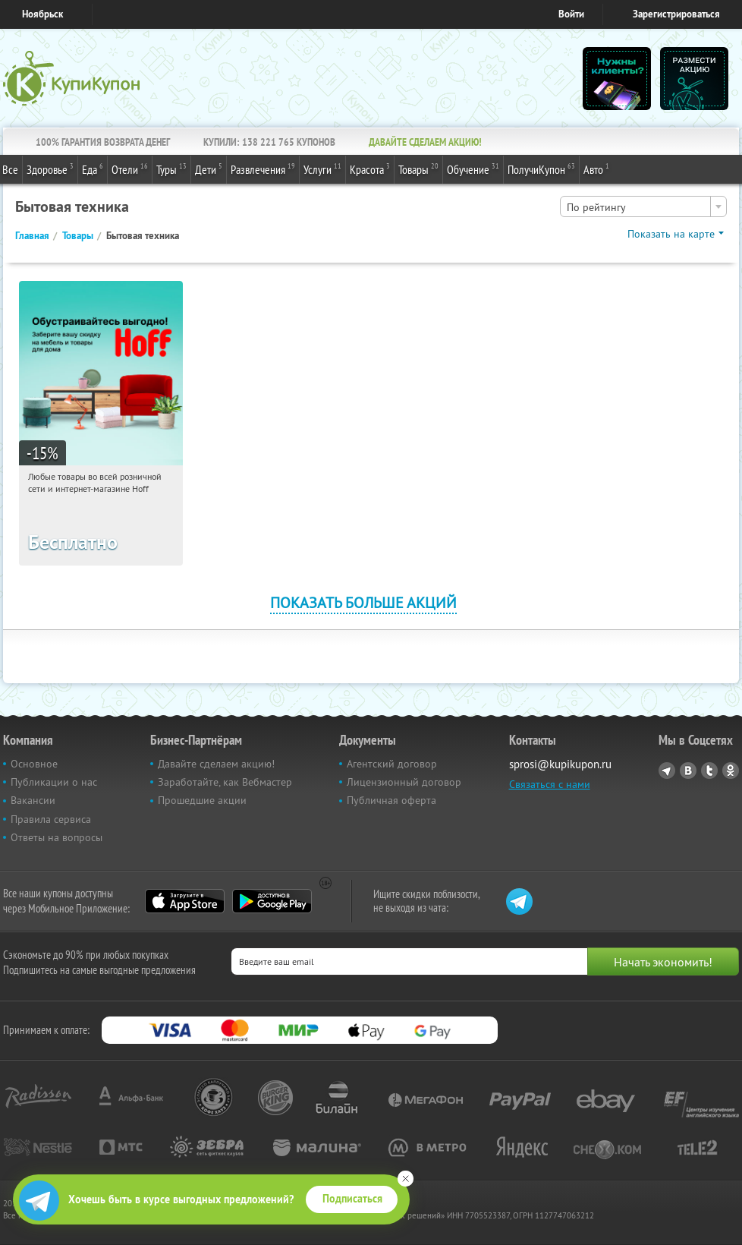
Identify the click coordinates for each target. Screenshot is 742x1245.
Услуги (322, 168)
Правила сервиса (51, 819)
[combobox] (643, 206)
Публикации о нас (54, 782)
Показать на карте (671, 234)
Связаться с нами (549, 784)
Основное (34, 764)
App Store (185, 901)
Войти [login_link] (571, 14)
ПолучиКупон (541, 168)
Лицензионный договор (404, 782)
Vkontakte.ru (688, 770)
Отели (130, 168)
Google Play (272, 901)
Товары (418, 168)
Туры (171, 168)
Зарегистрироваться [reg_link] (676, 14)
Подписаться (352, 1199)
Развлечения (263, 168)
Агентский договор (392, 764)
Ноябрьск (42, 14)
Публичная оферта (391, 800)
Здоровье (50, 168)
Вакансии (33, 800)
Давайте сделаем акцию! (216, 764)
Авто (596, 168)
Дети (208, 168)
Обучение (473, 168)
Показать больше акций (363, 602)
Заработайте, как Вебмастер (225, 782)
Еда (92, 168)
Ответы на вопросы (56, 837)
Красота (370, 168)
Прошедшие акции (202, 800)
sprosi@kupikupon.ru (560, 764)
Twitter (709, 770)
